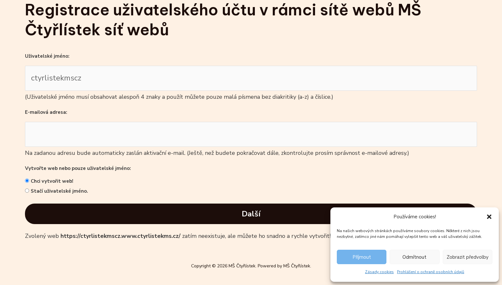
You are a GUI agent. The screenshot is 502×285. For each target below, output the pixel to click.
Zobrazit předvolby (468, 257)
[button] (489, 217)
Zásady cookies (379, 271)
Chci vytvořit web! (52, 181)
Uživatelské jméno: (47, 56)
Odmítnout (414, 257)
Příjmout (361, 257)
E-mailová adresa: (46, 112)
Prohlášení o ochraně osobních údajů (430, 271)
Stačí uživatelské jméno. (59, 191)
